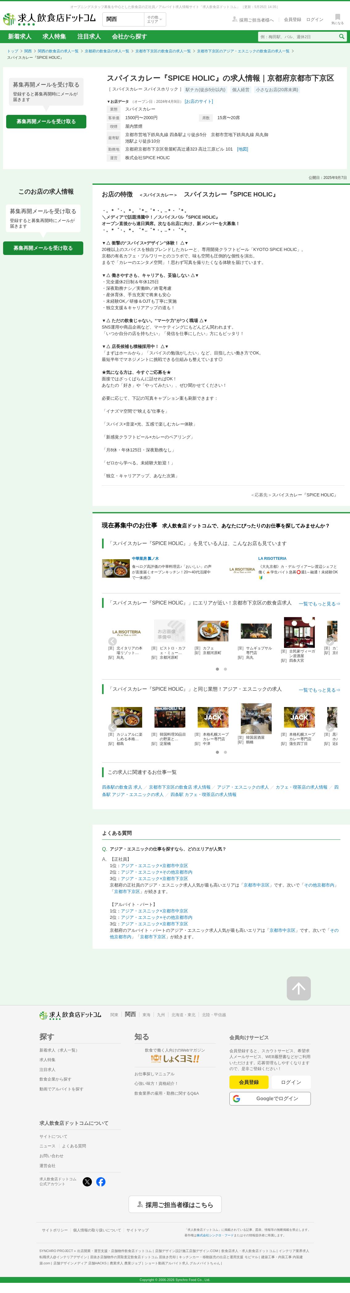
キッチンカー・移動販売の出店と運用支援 (218, 1257)
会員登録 (249, 1082)
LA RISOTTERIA (272, 558)
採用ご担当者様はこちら (179, 1204)
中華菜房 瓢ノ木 (145, 558)
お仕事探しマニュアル (154, 1074)
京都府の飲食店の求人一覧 (107, 51)
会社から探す (129, 36)
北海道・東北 (183, 1014)
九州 (161, 1014)
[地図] (242, 149)
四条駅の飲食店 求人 (122, 787)
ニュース (47, 1146)
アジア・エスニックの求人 (243, 787)
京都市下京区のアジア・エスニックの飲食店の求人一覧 (243, 51)
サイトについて (53, 1136)
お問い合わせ (51, 1156)
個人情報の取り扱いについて (97, 1230)
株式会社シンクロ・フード (215, 1235)
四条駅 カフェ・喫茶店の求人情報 (204, 794)
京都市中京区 (257, 885)
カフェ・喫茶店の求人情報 (301, 787)
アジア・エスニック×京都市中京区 (154, 865)
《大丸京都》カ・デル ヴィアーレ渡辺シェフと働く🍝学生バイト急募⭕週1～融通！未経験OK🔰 (298, 572)
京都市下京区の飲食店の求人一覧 (163, 51)
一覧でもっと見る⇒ (319, 603)
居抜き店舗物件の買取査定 (133, 1257)
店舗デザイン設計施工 (186, 1251)
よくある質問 (74, 1146)
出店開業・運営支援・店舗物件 (114, 1251)
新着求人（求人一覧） (59, 1050)
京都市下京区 (127, 891)
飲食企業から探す (55, 1079)
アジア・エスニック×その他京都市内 (156, 872)
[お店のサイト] (199, 101)
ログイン (291, 1082)
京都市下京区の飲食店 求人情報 (180, 787)
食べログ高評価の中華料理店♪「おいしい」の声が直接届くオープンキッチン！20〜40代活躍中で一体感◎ (172, 572)
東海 (146, 1014)
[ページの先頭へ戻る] (299, 988)
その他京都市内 (319, 885)
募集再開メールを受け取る (46, 121)
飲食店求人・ (248, 1251)
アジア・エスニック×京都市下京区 (154, 878)
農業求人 (125, 1263)
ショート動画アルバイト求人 (182, 1263)
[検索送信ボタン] (341, 36)
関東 (114, 1014)
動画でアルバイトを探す (61, 1089)
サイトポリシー (55, 1230)
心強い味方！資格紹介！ (156, 1083)
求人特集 (54, 36)
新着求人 (19, 36)
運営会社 (47, 1165)
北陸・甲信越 (214, 1014)
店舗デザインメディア (80, 1263)
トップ (12, 51)
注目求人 (89, 36)
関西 (28, 51)
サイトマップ (137, 1230)
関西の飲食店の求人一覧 (58, 51)
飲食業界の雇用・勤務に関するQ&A (166, 1093)
